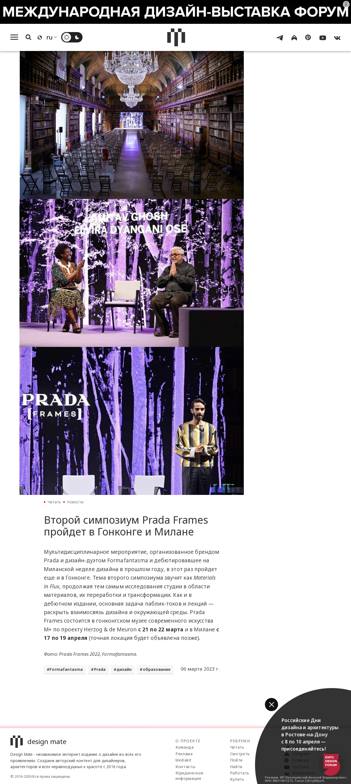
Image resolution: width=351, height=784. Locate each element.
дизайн (124, 669)
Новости (75, 501)
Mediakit (183, 760)
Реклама (184, 753)
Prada (100, 669)
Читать (54, 501)
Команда (185, 747)
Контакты (185, 766)
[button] (271, 704)
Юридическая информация (189, 775)
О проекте (188, 740)
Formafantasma (66, 669)
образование (157, 669)
